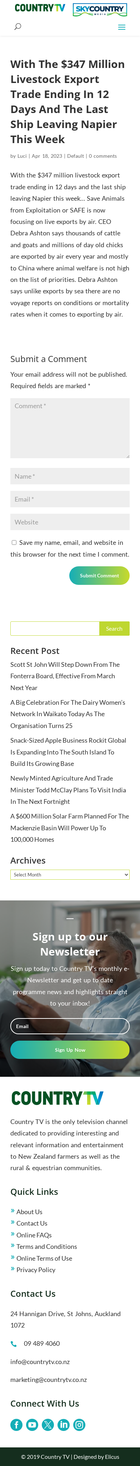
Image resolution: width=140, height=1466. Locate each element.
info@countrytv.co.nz (40, 1361)
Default (75, 156)
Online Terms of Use (44, 1258)
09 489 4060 (42, 1343)
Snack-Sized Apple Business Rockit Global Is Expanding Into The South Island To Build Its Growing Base (68, 751)
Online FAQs (34, 1235)
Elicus (112, 1456)
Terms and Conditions (46, 1246)
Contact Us (32, 1223)
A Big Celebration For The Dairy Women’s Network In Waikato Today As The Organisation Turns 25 (67, 713)
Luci (22, 156)
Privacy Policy (35, 1270)
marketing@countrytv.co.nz (48, 1379)
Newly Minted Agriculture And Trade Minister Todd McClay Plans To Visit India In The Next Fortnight (68, 789)
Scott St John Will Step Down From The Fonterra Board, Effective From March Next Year (65, 676)
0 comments (103, 156)
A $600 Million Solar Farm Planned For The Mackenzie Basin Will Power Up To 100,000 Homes (69, 827)
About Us (29, 1212)
